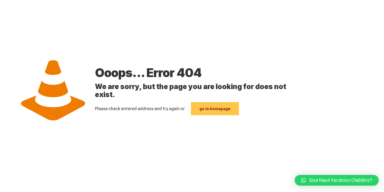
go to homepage (214, 108)
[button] (337, 180)
